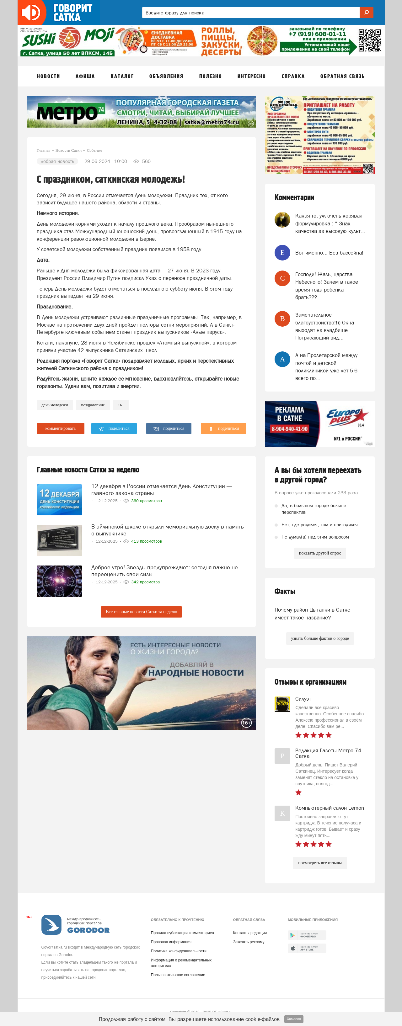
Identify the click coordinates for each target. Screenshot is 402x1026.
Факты (285, 591)
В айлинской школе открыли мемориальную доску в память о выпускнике (167, 530)
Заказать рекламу (249, 942)
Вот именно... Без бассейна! (329, 253)
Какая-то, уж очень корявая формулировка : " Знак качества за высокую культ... (330, 223)
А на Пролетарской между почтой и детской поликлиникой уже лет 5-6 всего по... (326, 366)
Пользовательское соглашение (178, 975)
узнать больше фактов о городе (320, 638)
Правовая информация (171, 942)
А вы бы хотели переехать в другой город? (318, 475)
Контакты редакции (250, 933)
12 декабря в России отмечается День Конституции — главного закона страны (161, 489)
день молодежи (55, 405)
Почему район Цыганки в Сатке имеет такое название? (312, 613)
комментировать (61, 428)
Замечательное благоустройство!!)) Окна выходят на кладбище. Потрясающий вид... (324, 326)
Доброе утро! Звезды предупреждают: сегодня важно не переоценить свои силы (164, 570)
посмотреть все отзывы (320, 862)
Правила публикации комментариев (182, 933)
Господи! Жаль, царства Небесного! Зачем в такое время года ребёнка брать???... (326, 285)
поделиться (114, 429)
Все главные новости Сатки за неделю (141, 611)
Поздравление (93, 405)
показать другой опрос (320, 553)
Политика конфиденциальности (178, 951)
